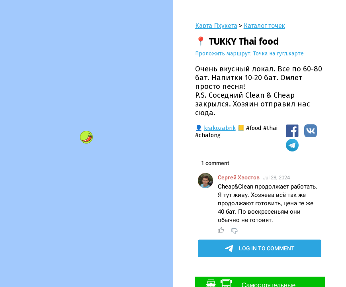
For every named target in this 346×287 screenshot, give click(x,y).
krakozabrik (220, 128)
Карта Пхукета (216, 25)
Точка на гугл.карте (278, 53)
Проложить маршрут (222, 53)
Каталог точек (264, 25)
